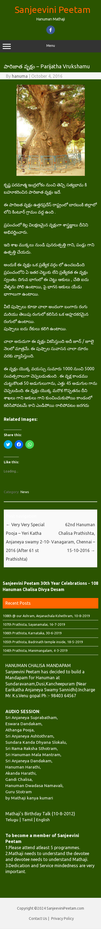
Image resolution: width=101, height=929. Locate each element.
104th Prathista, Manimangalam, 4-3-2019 (35, 650)
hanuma (20, 76)
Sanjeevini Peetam (52, 9)
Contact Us (38, 918)
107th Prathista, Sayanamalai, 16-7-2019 (34, 624)
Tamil (27, 819)
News (24, 492)
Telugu (11, 819)
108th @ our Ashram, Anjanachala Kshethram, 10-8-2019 (46, 616)
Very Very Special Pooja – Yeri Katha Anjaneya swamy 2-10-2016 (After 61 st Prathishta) (28, 541)
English (43, 819)
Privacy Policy (62, 918)
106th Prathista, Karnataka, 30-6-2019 (32, 633)
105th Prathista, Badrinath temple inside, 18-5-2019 (43, 642)
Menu (50, 46)
